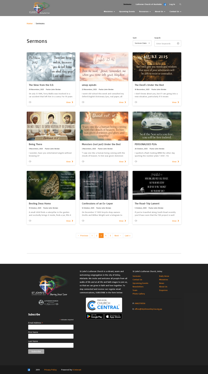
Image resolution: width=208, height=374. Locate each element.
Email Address (35, 322)
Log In (172, 4)
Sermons (137, 276)
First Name (33, 332)
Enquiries (163, 290)
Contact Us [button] (175, 11)
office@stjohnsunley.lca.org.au (148, 309)
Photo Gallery (139, 293)
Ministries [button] (109, 11)
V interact (77, 369)
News (161, 283)
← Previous (83, 235)
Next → (118, 235)
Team (135, 290)
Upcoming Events (140, 283)
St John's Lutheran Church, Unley (147, 271)
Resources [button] (145, 11)
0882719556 (140, 303)
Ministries (163, 279)
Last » (127, 235)
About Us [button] (160, 11)
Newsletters (138, 286)
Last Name (33, 341)
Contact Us (137, 279)
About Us (163, 286)
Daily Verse (164, 276)
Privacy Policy (50, 369)
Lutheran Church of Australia (149, 4)
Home (30, 23)
